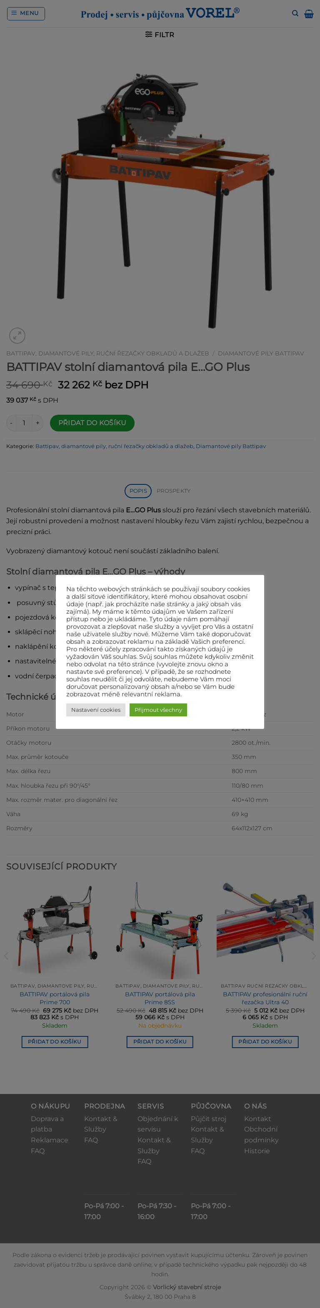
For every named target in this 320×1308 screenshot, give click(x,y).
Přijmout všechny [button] (158, 709)
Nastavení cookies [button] (95, 709)
